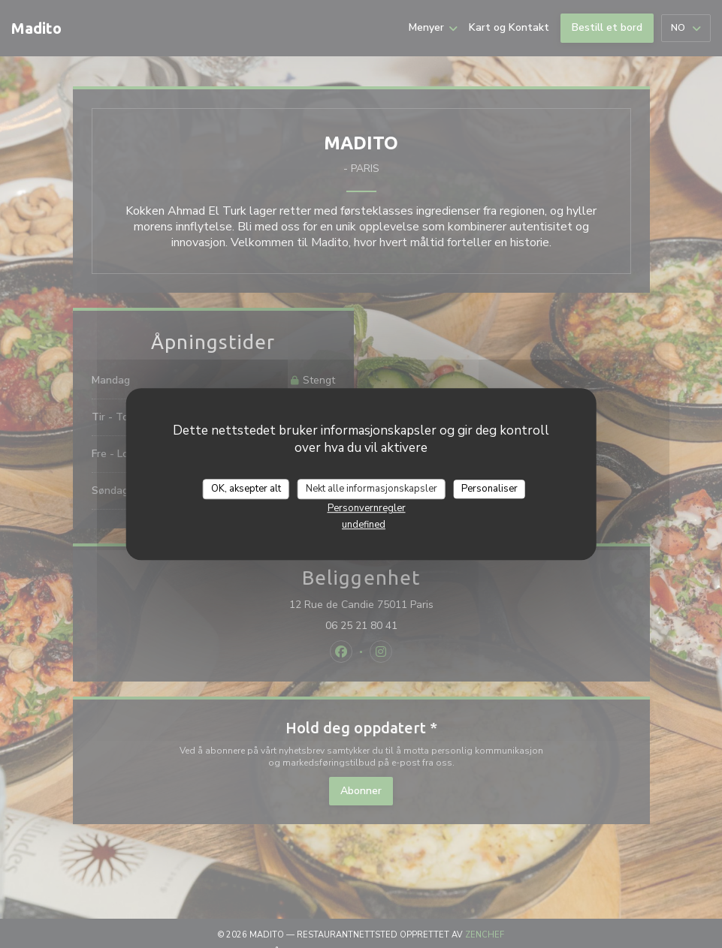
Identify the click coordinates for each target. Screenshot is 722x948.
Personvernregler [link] (367, 508)
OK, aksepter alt (246, 488)
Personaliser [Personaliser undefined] (489, 488)
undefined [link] (363, 524)
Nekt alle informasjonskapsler (371, 488)
